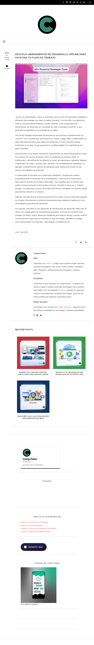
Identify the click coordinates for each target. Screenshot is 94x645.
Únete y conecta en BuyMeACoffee (35, 532)
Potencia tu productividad (31, 525)
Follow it (49, 263)
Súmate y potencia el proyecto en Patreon (38, 528)
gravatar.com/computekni (33, 465)
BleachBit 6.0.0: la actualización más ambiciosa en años (33, 417)
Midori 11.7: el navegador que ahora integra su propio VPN (69, 373)
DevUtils (24, 232)
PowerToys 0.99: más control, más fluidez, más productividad (33, 373)
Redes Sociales (64, 307)
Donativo (62, 290)
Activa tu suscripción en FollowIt (34, 522)
